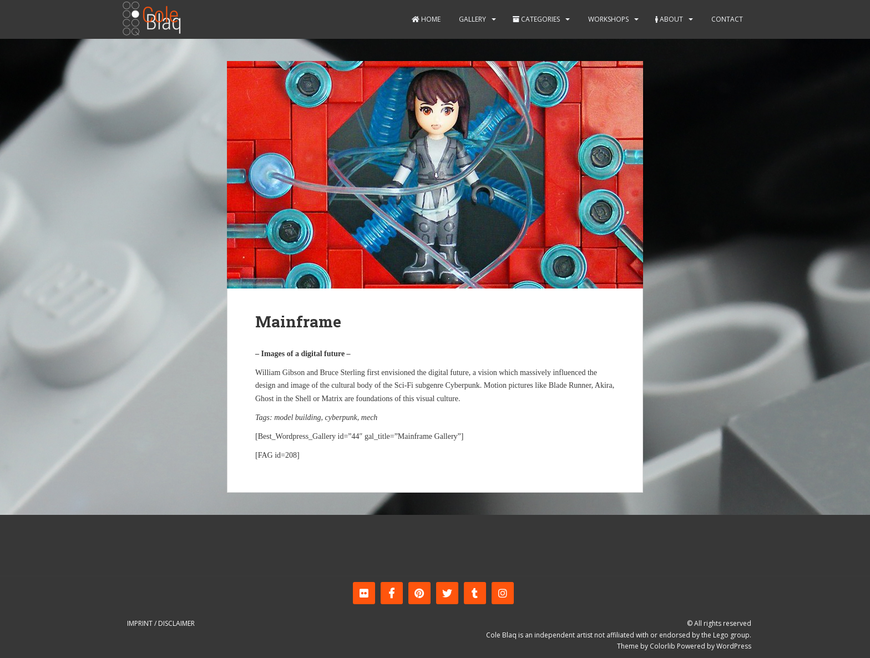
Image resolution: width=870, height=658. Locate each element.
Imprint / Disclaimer (161, 623)
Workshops (607, 19)
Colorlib (662, 646)
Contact (726, 19)
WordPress (733, 646)
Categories (536, 19)
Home (426, 19)
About (669, 19)
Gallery (471, 19)
